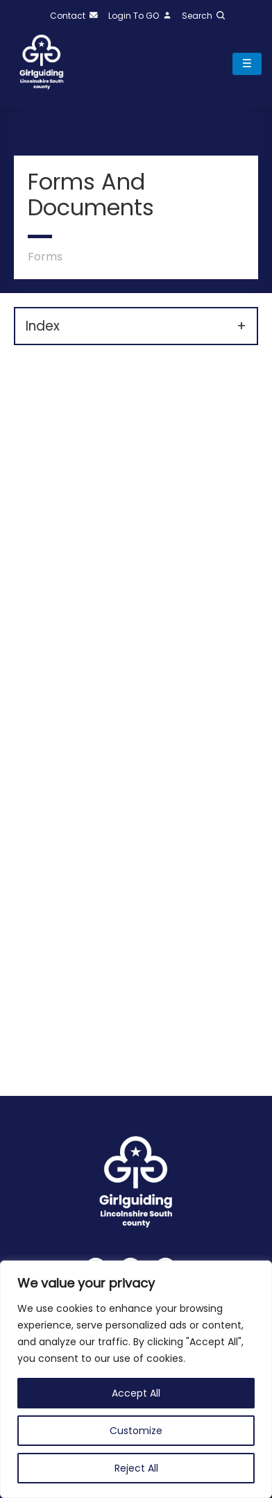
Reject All (136, 1468)
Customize (136, 1431)
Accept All (136, 1393)
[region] (136, 1379)
